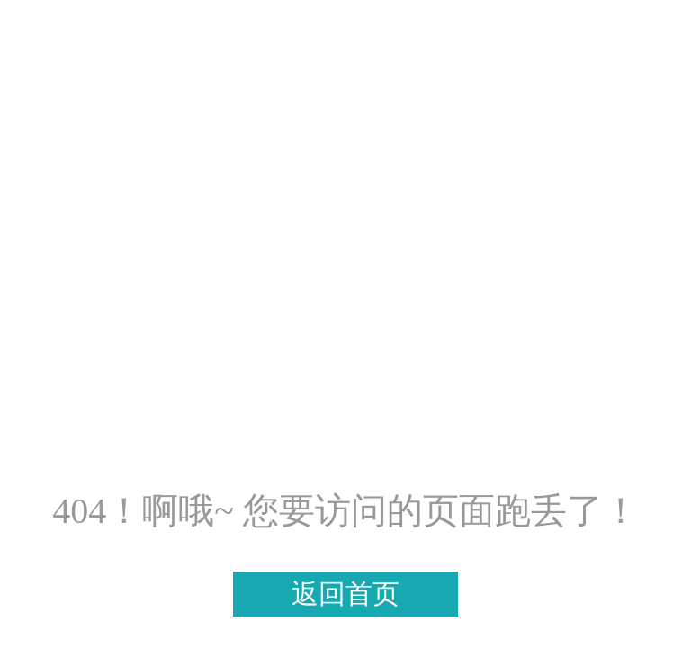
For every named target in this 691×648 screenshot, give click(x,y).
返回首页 (345, 593)
